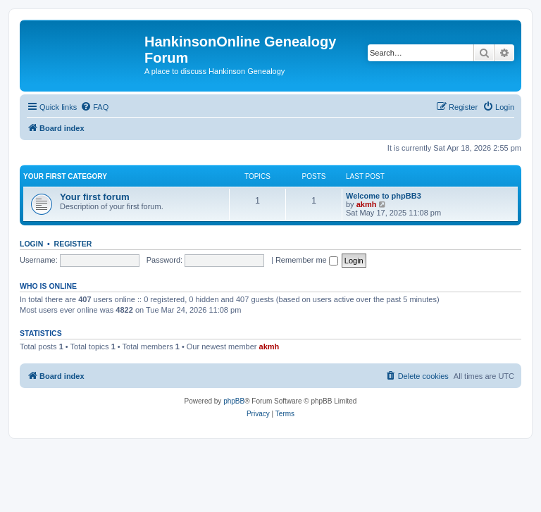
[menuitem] (94, 107)
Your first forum (95, 197)
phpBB (233, 401)
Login (31, 243)
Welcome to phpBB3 (383, 196)
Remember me (306, 260)
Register (73, 243)
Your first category (65, 176)
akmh (366, 204)
